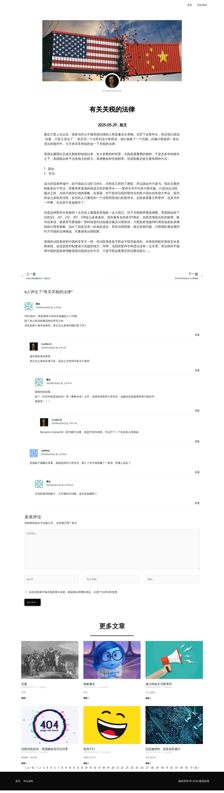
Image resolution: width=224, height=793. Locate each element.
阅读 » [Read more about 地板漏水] (86, 700)
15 (90, 770)
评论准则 (201, 5)
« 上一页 (28, 770)
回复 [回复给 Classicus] (197, 370)
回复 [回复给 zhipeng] (197, 472)
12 (77, 770)
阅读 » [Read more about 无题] (24, 700)
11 (72, 770)
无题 (24, 686)
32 (172, 770)
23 (127, 770)
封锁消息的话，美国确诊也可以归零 (44, 751)
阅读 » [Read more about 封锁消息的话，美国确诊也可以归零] (24, 765)
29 (158, 770)
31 (168, 770)
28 (153, 770)
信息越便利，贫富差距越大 (163, 751)
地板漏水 (89, 686)
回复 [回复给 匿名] (197, 335)
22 (122, 770)
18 (103, 770)
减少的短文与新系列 (158, 686)
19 (107, 770)
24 (132, 770)
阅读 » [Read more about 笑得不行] (86, 765)
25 (137, 770)
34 (182, 770)
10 (69, 770)
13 (81, 770)
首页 (188, 5)
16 (94, 770)
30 (163, 770)
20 (112, 770)
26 (142, 770)
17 (99, 770)
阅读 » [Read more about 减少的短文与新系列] (148, 700)
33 (177, 770)
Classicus (46, 344)
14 (85, 770)
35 (188, 770)
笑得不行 (89, 751)
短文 (123, 124)
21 (117, 770)
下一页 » (196, 770)
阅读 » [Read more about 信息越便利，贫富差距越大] (148, 765)
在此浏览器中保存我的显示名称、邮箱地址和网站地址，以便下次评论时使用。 (74, 594)
